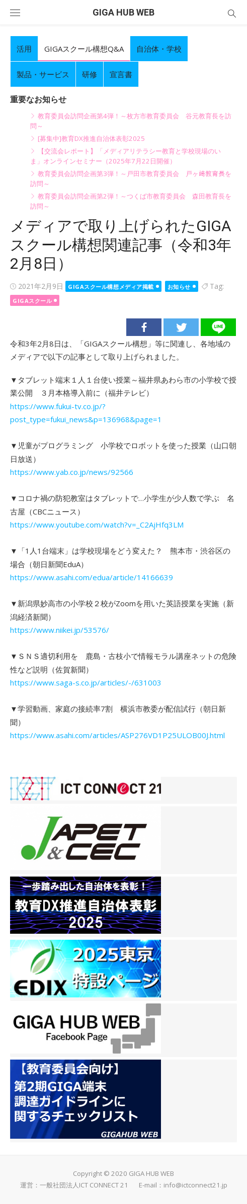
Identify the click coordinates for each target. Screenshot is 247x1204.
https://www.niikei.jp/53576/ (59, 630)
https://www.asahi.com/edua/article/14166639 (91, 577)
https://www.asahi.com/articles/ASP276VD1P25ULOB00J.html (117, 735)
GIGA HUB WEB (123, 12)
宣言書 (121, 74)
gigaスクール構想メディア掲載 (111, 286)
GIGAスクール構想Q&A (84, 49)
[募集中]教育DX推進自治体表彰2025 (91, 138)
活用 (24, 49)
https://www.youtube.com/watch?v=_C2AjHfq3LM (97, 525)
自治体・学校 (159, 49)
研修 (89, 74)
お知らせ (179, 286)
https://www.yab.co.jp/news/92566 (71, 472)
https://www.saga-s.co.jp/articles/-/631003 (85, 682)
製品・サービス (43, 74)
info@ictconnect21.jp (195, 1184)
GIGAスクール (32, 300)
